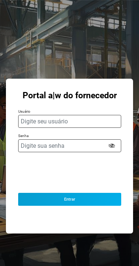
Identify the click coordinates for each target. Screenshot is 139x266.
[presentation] (69, 172)
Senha (23, 136)
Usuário (24, 111)
